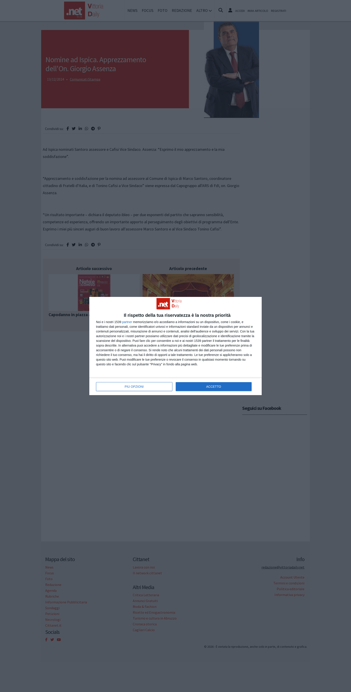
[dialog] (175, 346)
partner (127, 322)
